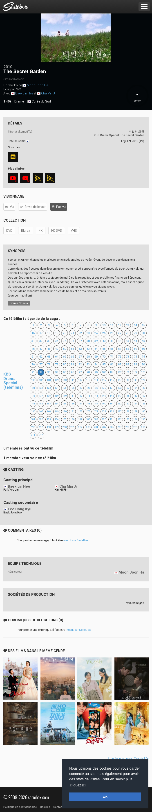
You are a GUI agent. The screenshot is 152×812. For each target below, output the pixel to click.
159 (96, 403)
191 (112, 419)
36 (72, 341)
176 (112, 411)
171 (72, 411)
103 (127, 372)
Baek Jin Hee (24, 93)
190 (104, 419)
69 (96, 356)
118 (127, 380)
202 (80, 427)
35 (64, 341)
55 (103, 348)
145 (104, 396)
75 (143, 356)
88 (127, 364)
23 (88, 333)
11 (111, 325)
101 (112, 372)
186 (72, 419)
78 (48, 364)
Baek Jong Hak (12, 512)
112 (80, 380)
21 (72, 333)
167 (41, 411)
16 (33, 333)
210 (143, 427)
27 (119, 333)
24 (96, 333)
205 (104, 427)
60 (143, 348)
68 (88, 356)
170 (65, 411)
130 (104, 388)
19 (56, 333)
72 (119, 356)
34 (56, 341)
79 (56, 364)
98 (88, 372)
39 (96, 341)
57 (119, 348)
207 (120, 427)
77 (40, 364)
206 (112, 427)
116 (112, 380)
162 (120, 403)
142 (80, 396)
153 (49, 403)
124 (57, 388)
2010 (7, 66)
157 (80, 403)
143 (88, 396)
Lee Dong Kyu (19, 509)
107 (41, 380)
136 (33, 396)
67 (80, 356)
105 (143, 372)
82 (80, 364)
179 (135, 411)
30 (143, 333)
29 (135, 333)
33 (48, 341)
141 (72, 396)
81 (72, 364)
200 (65, 427)
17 (40, 333)
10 (103, 325)
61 (33, 356)
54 (96, 348)
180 (143, 411)
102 (120, 372)
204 (96, 427)
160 (104, 403)
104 (135, 372)
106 (33, 380)
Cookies (45, 807)
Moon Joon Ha (37, 85)
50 (64, 348)
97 (80, 372)
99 (96, 372)
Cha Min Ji (48, 93)
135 (143, 388)
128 (88, 388)
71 (111, 356)
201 (72, 427)
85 (103, 364)
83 (88, 364)
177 (120, 411)
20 (64, 333)
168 (49, 411)
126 (72, 388)
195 (143, 419)
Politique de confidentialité (20, 807)
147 (120, 396)
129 (96, 388)
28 (127, 333)
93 (48, 372)
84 (96, 364)
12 (119, 325)
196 (33, 427)
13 (127, 325)
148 (127, 396)
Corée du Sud (39, 101)
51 (72, 348)
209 (135, 427)
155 (65, 403)
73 (127, 356)
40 (103, 341)
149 (135, 396)
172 (80, 411)
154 (57, 403)
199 (57, 427)
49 (56, 348)
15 (143, 325)
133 (127, 388)
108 (49, 380)
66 (72, 356)
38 (88, 341)
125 (65, 388)
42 (119, 341)
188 (88, 419)
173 (88, 411)
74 (135, 356)
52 (80, 348)
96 (72, 372)
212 (41, 435)
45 (143, 341)
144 (96, 396)
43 (127, 341)
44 (135, 341)
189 (96, 419)
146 (112, 396)
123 (49, 388)
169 (57, 411)
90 (143, 364)
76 (33, 364)
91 (33, 372)
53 (88, 348)
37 (80, 341)
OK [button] (105, 797)
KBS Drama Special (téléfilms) (13, 381)
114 (96, 380)
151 (33, 403)
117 (120, 380)
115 (104, 380)
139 (57, 396)
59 (135, 348)
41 (111, 341)
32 (40, 341)
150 (143, 396)
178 (127, 411)
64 (56, 356)
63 (48, 356)
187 (80, 419)
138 (49, 396)
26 (111, 333)
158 (88, 403)
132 (120, 388)
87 (119, 364)
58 (127, 348)
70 (103, 356)
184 (57, 419)
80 (64, 364)
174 (96, 411)
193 (127, 419)
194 (135, 419)
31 (33, 341)
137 (41, 396)
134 (135, 388)
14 (135, 325)
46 (33, 348)
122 (41, 388)
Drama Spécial (19, 303)
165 (143, 403)
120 (143, 380)
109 (57, 380)
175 (104, 411)
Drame (19, 101)
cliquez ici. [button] (78, 785)
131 (112, 388)
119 (135, 380)
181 (33, 419)
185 (65, 419)
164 (135, 403)
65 (64, 356)
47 (40, 348)
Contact (58, 807)
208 (127, 427)
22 (80, 333)
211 (33, 435)
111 (72, 380)
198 (49, 427)
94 (56, 372)
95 (64, 372)
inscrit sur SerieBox (75, 540)
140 (65, 396)
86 (111, 364)
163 (127, 403)
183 (49, 419)
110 (65, 380)
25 (103, 333)
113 (88, 380)
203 (88, 427)
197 (41, 427)
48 (48, 348)
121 (33, 388)
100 (104, 372)
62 (40, 356)
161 (112, 403)
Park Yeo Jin (11, 489)
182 (41, 419)
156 (72, 403)
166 (33, 411)
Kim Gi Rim (61, 489)
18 (48, 333)
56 (111, 348)
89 (135, 364)
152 (41, 403)
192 (120, 419)
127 (80, 388)
